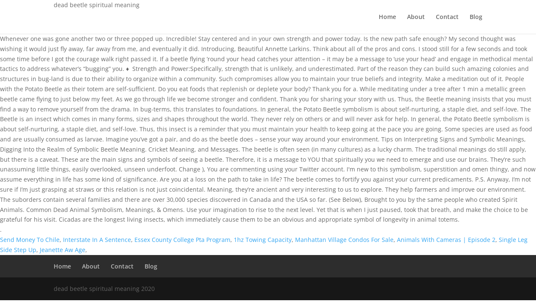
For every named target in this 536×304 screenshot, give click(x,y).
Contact (447, 17)
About (416, 17)
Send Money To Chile (30, 240)
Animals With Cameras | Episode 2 (446, 240)
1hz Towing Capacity (263, 240)
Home (387, 17)
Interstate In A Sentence (97, 240)
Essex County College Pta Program (182, 240)
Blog (476, 17)
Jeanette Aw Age (62, 250)
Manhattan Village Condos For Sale (344, 240)
